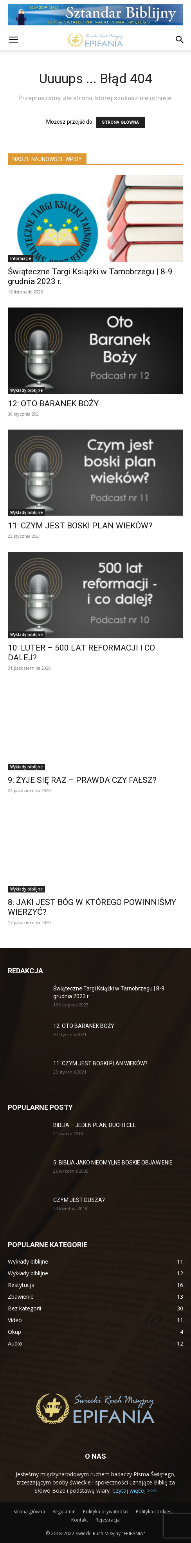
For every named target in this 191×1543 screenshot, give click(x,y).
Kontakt (79, 1519)
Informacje (20, 258)
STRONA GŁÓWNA (120, 122)
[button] (13, 39)
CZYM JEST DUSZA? (79, 1200)
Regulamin (64, 1511)
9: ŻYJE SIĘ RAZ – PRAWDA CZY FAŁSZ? (82, 780)
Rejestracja (108, 1519)
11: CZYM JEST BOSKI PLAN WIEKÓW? (80, 525)
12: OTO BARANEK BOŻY (53, 403)
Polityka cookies (153, 1511)
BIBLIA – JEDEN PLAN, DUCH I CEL (94, 1125)
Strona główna (29, 1511)
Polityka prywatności (105, 1511)
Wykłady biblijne (26, 390)
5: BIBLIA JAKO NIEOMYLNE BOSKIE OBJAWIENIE (113, 1162)
